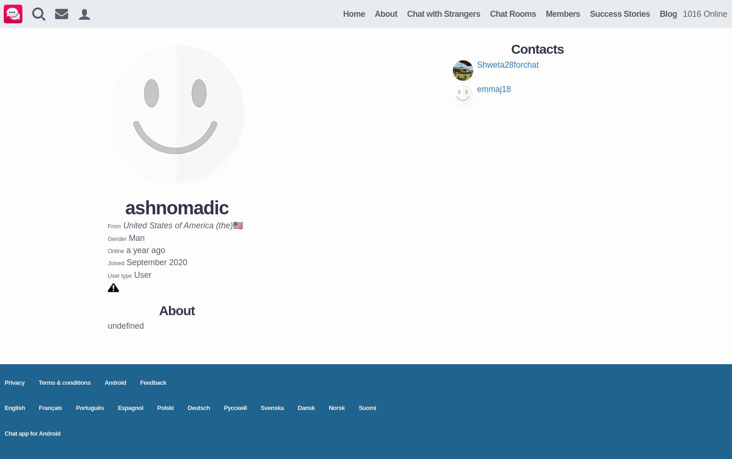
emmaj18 (494, 89)
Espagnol (130, 407)
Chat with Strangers (443, 14)
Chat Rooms (513, 14)
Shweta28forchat (508, 65)
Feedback (153, 382)
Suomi (367, 407)
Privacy (15, 382)
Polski (165, 407)
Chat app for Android (33, 433)
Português (90, 407)
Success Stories (620, 14)
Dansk (306, 407)
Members (563, 14)
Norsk (337, 407)
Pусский (235, 407)
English (15, 407)
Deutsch (199, 407)
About (386, 14)
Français (50, 407)
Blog (668, 14)
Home (354, 14)
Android (115, 382)
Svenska (272, 407)
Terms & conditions (65, 382)
